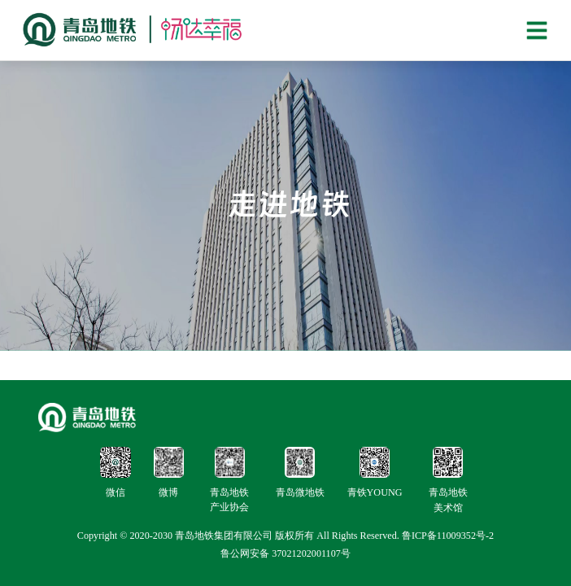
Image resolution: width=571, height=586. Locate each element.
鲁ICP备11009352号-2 (448, 535)
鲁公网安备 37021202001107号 (285, 553)
